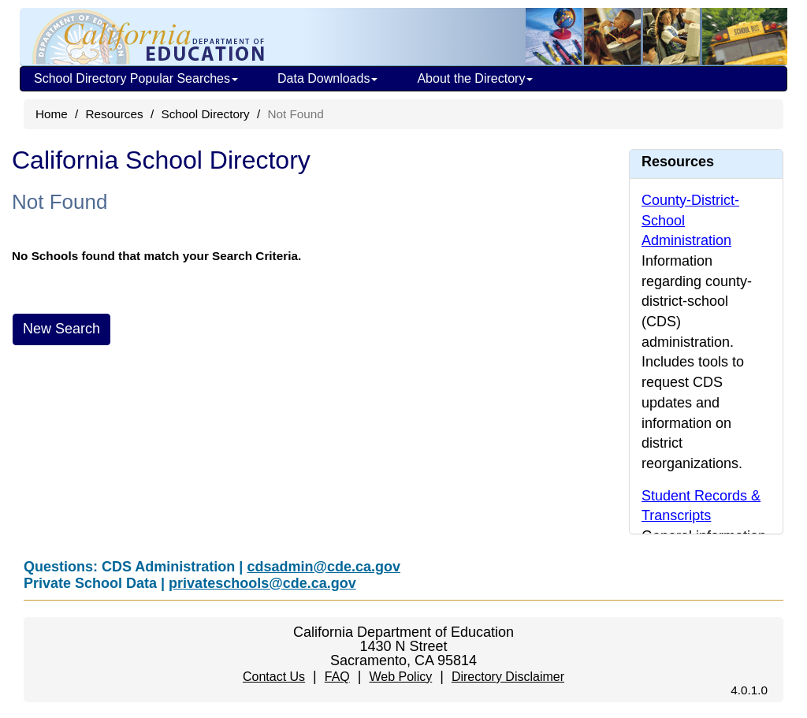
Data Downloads (327, 78)
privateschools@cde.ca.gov (262, 583)
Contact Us (274, 676)
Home (51, 114)
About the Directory (475, 78)
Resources (114, 114)
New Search (61, 329)
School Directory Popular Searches (136, 78)
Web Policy (400, 676)
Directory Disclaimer (508, 676)
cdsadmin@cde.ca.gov (323, 567)
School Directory (205, 114)
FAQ (337, 676)
